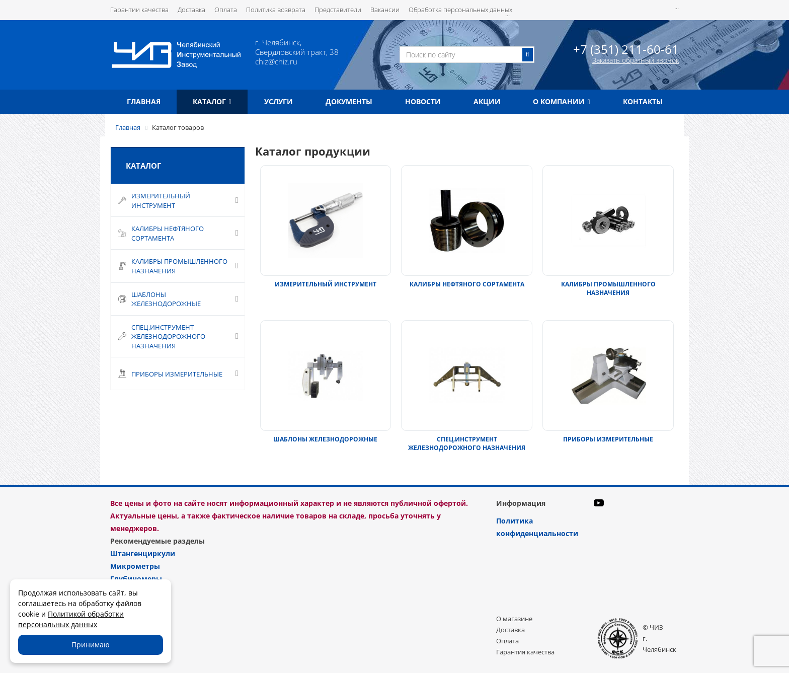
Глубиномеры (136, 578)
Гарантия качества (525, 651)
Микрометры (135, 566)
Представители (337, 9)
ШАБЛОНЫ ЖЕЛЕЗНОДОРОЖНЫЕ (325, 439)
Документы (349, 101)
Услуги (278, 101)
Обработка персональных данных (460, 9)
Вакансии (385, 9)
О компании (561, 101)
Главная (144, 101)
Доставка (191, 9)
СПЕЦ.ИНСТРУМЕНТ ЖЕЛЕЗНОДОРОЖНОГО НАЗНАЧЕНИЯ (466, 443)
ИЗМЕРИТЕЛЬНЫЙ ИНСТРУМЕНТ (325, 284)
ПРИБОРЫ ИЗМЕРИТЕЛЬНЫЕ (608, 439)
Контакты (643, 101)
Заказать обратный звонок (635, 60)
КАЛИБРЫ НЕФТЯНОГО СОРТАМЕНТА (467, 284)
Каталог (212, 101)
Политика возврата (275, 9)
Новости (423, 101)
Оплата (225, 9)
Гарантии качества (139, 9)
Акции (487, 101)
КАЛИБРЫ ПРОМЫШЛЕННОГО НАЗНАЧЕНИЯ (608, 288)
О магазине (514, 618)
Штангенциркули (142, 553)
